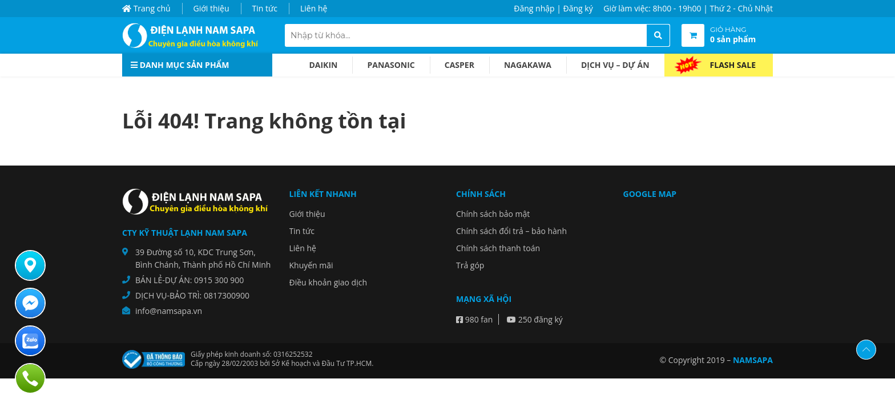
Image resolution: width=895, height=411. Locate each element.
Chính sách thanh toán (498, 248)
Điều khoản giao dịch (328, 282)
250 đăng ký (535, 319)
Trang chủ (146, 8)
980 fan (474, 319)
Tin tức (264, 8)
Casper (459, 64)
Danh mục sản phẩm (180, 64)
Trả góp (470, 265)
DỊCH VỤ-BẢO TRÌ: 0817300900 (192, 295)
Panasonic (390, 64)
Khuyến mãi (311, 265)
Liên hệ (313, 8)
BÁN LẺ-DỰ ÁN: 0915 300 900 (189, 280)
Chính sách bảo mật (493, 213)
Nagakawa (527, 64)
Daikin (323, 64)
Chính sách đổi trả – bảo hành (511, 230)
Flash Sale (733, 64)
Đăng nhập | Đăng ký (553, 8)
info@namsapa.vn (168, 310)
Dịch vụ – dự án (615, 64)
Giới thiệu (211, 8)
